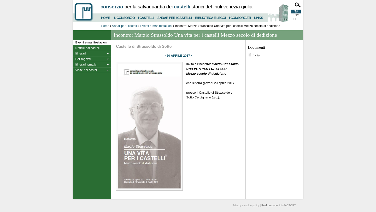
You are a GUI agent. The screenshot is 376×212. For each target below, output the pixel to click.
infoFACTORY (287, 205)
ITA (296, 11)
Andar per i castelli (174, 17)
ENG (296, 15)
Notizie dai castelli (87, 48)
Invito (256, 55)
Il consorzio (124, 17)
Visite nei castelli (86, 70)
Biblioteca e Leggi (210, 17)
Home (105, 17)
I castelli (146, 17)
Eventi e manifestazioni (156, 26)
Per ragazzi (83, 59)
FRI (296, 19)
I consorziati (240, 17)
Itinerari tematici (86, 64)
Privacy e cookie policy (246, 205)
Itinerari (80, 53)
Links (258, 17)
